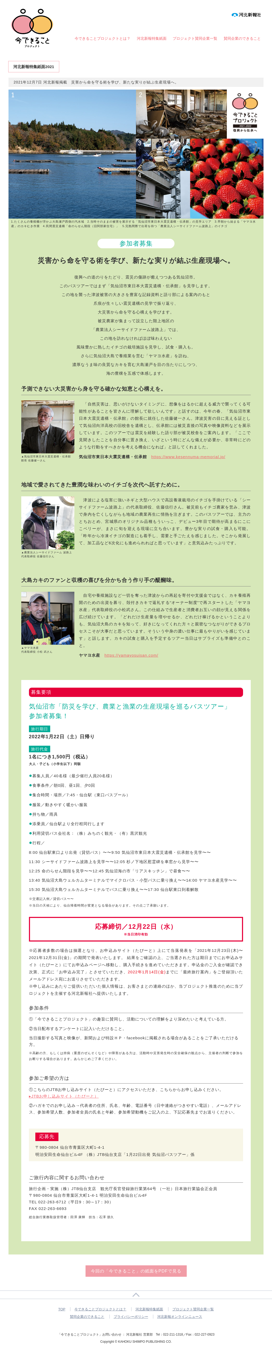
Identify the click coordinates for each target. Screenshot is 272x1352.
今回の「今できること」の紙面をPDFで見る (136, 1271)
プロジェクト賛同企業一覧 (195, 38)
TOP (61, 1309)
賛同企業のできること (242, 38)
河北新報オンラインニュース (179, 1317)
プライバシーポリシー (131, 1317)
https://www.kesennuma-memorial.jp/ (188, 456)
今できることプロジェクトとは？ (102, 38)
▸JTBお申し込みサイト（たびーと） (64, 1096)
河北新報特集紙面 (152, 38)
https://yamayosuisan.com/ (131, 655)
